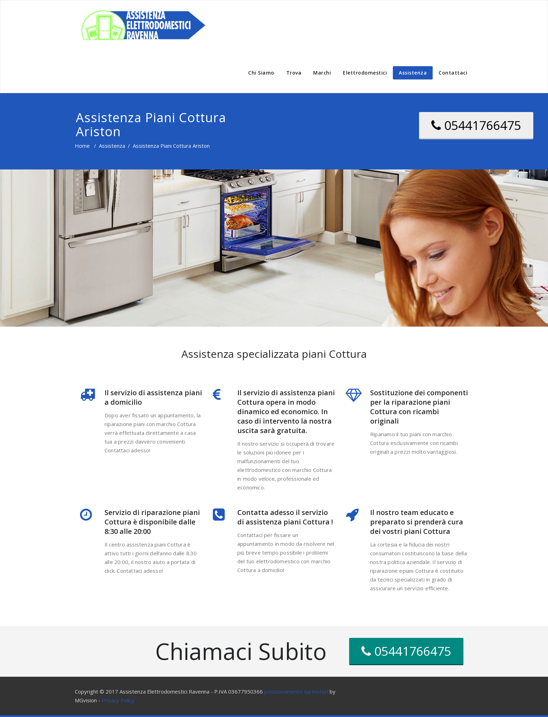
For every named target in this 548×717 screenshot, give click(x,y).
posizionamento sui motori (296, 691)
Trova (294, 72)
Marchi (322, 72)
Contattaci (453, 72)
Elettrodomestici (365, 72)
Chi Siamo (261, 72)
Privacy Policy (118, 700)
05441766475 (476, 125)
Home (82, 145)
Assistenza (413, 72)
